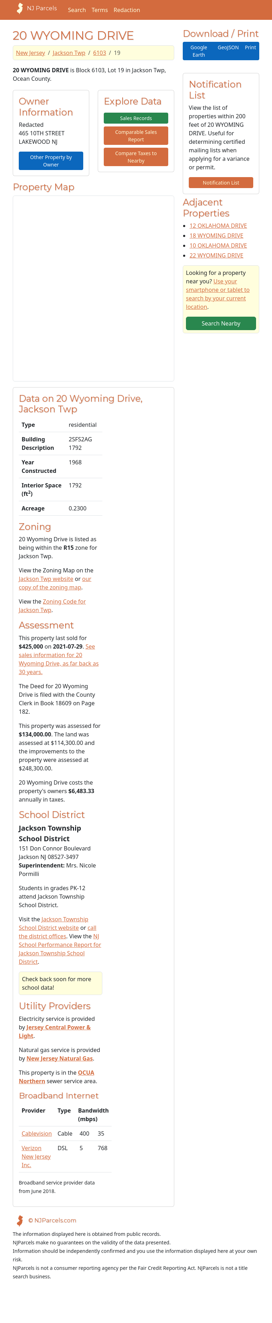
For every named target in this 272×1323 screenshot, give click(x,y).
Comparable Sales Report (136, 136)
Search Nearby (221, 323)
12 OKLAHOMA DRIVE (218, 226)
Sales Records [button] (136, 118)
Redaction (127, 10)
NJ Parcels (35, 8)
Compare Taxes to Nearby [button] (136, 157)
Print (250, 47)
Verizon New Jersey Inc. (36, 1156)
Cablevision (37, 1133)
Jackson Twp (69, 53)
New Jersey (30, 53)
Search (77, 10)
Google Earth (199, 51)
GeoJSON (228, 47)
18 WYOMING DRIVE (216, 235)
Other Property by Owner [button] (51, 161)
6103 (99, 53)
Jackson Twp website (46, 579)
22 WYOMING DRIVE (216, 255)
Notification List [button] (221, 182)
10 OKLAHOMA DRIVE (218, 245)
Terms (100, 10)
